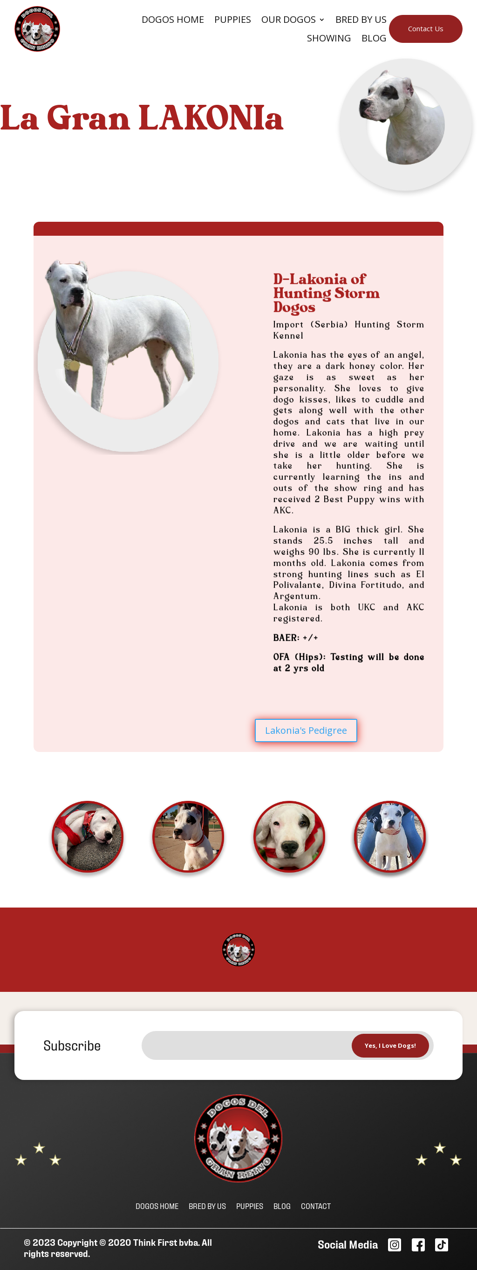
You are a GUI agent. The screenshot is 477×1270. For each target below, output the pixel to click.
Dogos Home (173, 20)
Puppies (232, 20)
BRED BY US (207, 1205)
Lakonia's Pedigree (306, 730)
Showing (329, 38)
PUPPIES (249, 1205)
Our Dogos (288, 20)
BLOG (374, 38)
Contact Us (425, 28)
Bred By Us (361, 20)
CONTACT (316, 1205)
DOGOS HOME (157, 1205)
